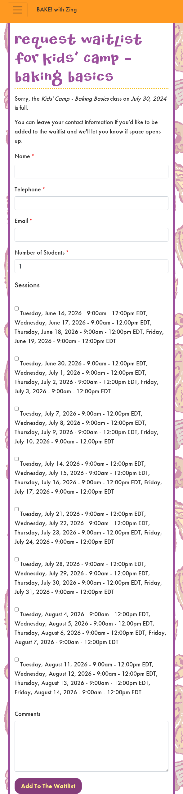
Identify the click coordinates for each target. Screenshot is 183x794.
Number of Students (40, 252)
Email (21, 221)
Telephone (28, 189)
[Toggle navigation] (18, 9)
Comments (27, 714)
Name (22, 156)
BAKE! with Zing (57, 9)
